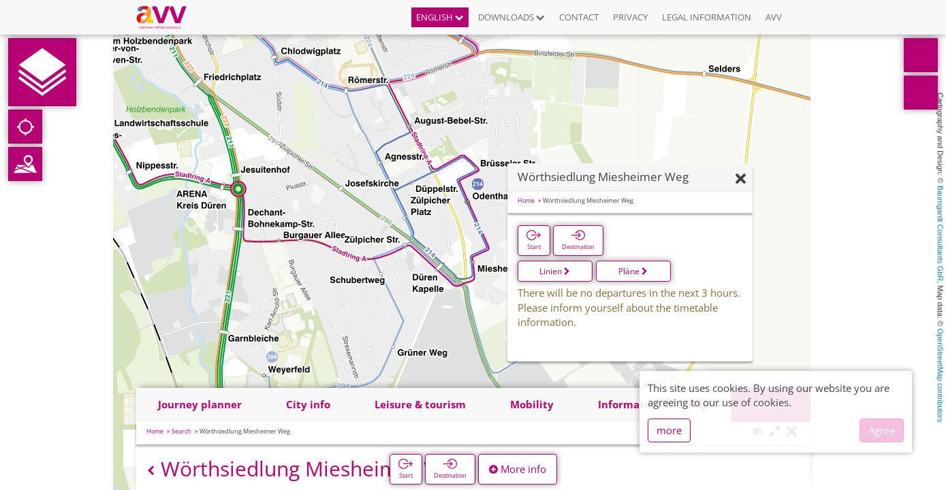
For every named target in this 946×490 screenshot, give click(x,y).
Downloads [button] (511, 17)
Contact (579, 17)
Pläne (633, 271)
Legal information (706, 17)
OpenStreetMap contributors (940, 375)
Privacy (630, 17)
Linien (554, 271)
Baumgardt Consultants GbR (940, 234)
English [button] (440, 17)
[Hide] (741, 179)
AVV (774, 17)
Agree (881, 430)
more (669, 430)
